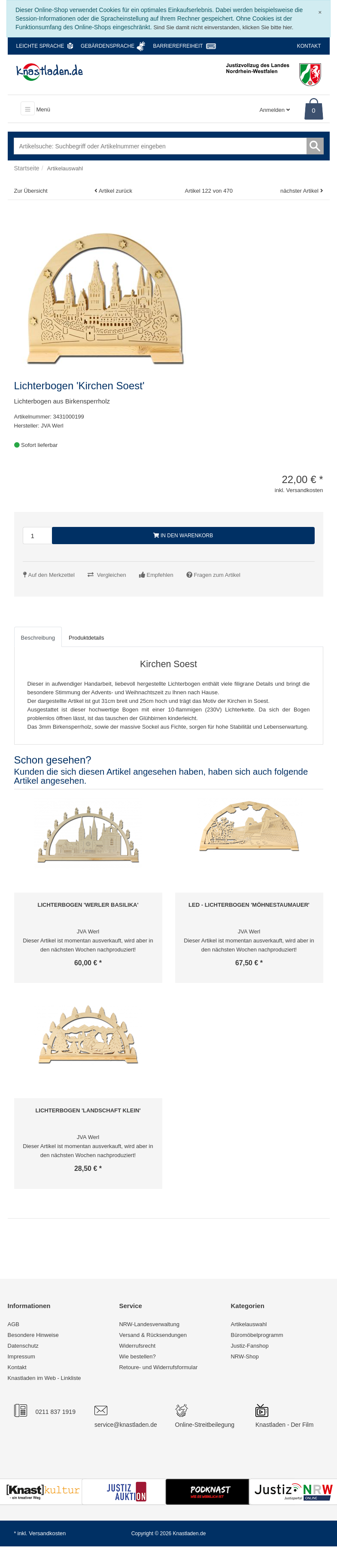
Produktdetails (86, 637)
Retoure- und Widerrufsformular (158, 1367)
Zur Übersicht (31, 191)
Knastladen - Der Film (284, 1424)
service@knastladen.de (125, 1424)
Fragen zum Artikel (217, 575)
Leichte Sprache (40, 46)
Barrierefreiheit (178, 46)
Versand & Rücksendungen (153, 1335)
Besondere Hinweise (33, 1335)
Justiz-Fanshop (249, 1346)
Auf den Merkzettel (51, 575)
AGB (13, 1324)
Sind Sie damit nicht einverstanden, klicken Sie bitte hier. (223, 27)
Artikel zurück (115, 191)
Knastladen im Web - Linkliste (44, 1378)
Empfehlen (160, 575)
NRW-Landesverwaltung (149, 1324)
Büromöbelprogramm (257, 1335)
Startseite (26, 168)
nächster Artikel (300, 191)
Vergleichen (111, 575)
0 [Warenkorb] (313, 110)
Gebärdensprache (107, 46)
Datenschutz (23, 1346)
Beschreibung (38, 637)
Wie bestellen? (137, 1356)
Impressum (21, 1356)
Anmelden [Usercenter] (274, 110)
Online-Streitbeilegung (205, 1424)
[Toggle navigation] (28, 108)
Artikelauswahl (249, 1324)
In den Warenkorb (183, 536)
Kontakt (309, 46)
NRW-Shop (244, 1356)
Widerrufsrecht (137, 1346)
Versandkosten (47, 1533)
